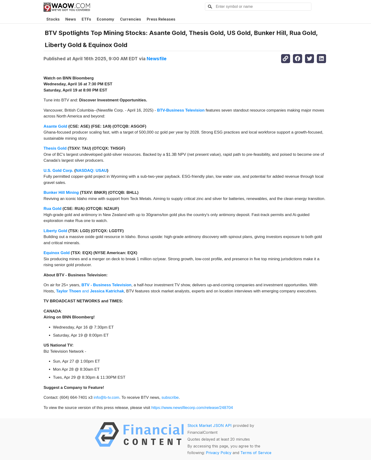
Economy (105, 19)
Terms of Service (255, 452)
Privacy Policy (218, 452)
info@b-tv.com (106, 397)
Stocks (53, 19)
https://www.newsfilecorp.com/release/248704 (192, 407)
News (70, 19)
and (90, 291)
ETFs (86, 19)
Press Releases (161, 19)
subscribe (170, 397)
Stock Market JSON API (209, 425)
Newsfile (157, 58)
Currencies (130, 19)
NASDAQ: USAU (91, 170)
